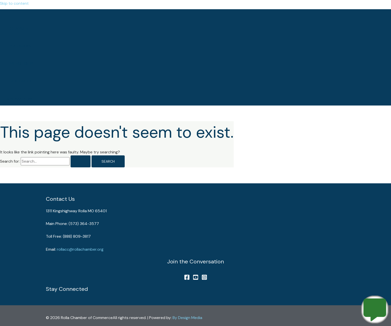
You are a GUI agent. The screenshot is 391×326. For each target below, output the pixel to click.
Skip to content (14, 3)
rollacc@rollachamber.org (80, 249)
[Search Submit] (81, 161)
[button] (19, 100)
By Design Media (187, 317)
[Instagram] (204, 278)
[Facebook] (187, 278)
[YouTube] (195, 278)
